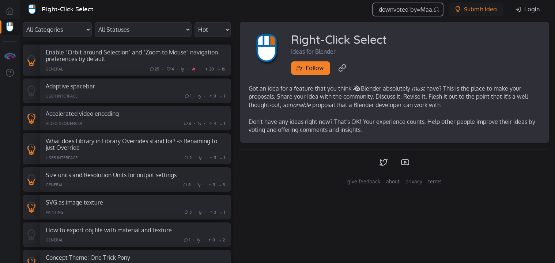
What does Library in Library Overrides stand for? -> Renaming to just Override (131, 144)
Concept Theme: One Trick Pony (88, 257)
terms (435, 181)
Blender (371, 88)
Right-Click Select (67, 9)
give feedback (363, 181)
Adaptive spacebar (70, 86)
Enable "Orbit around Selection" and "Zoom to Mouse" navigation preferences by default (132, 55)
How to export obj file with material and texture (109, 229)
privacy (413, 181)
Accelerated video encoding (82, 113)
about (393, 181)
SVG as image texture (74, 202)
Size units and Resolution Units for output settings (111, 174)
